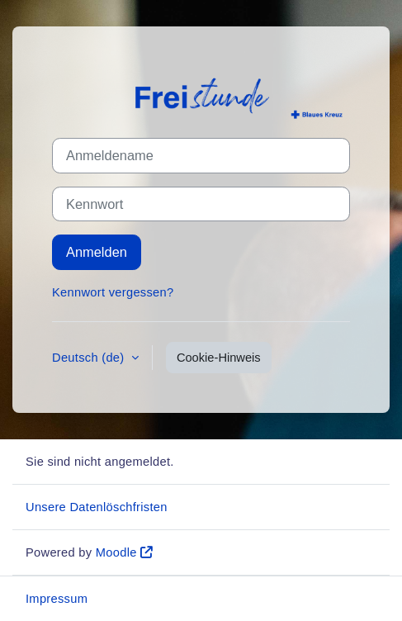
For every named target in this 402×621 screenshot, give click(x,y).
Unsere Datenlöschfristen (97, 507)
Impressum (56, 598)
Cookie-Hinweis (219, 357)
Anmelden (96, 251)
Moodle (116, 552)
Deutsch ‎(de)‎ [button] (90, 357)
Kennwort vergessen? (112, 292)
